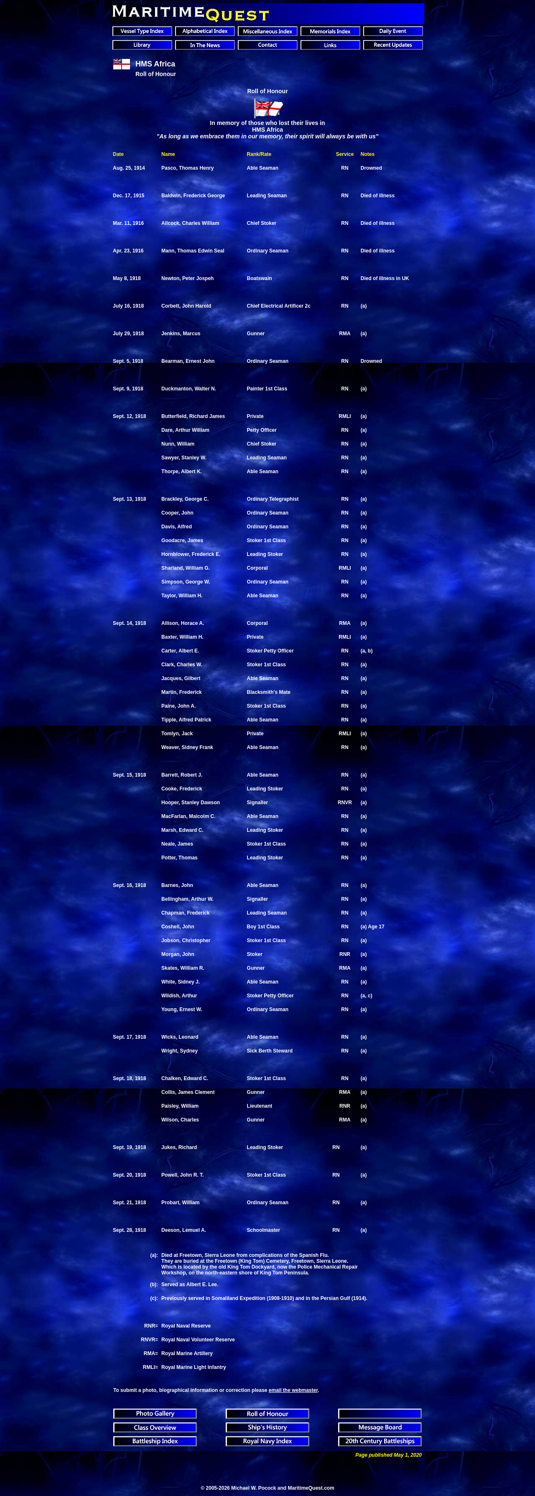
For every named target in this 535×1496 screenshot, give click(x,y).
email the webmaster (293, 1390)
